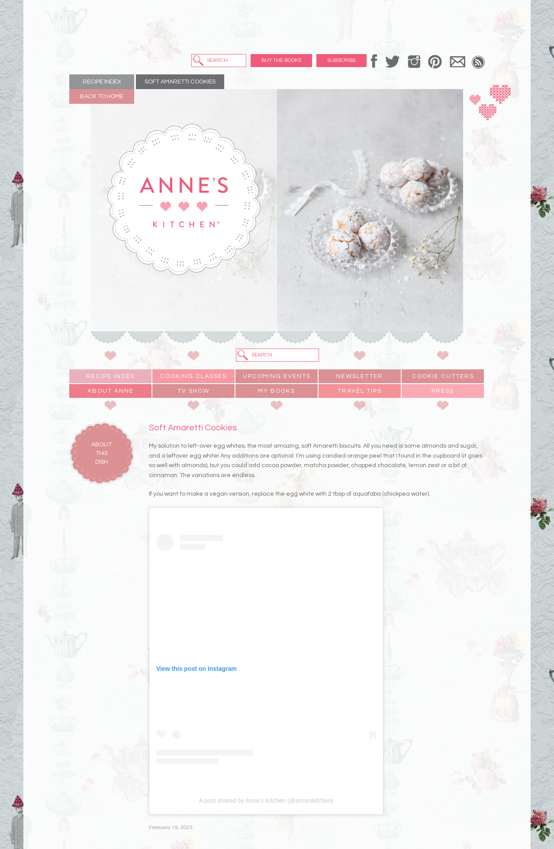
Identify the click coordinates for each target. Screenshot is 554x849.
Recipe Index (102, 82)
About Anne (110, 391)
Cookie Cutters (443, 376)
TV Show (193, 391)
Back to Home (101, 96)
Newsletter (359, 376)
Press (443, 391)
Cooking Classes (193, 376)
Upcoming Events (277, 376)
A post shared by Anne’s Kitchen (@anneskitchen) (266, 800)
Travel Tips (360, 391)
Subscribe (341, 60)
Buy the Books (281, 60)
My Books (276, 391)
